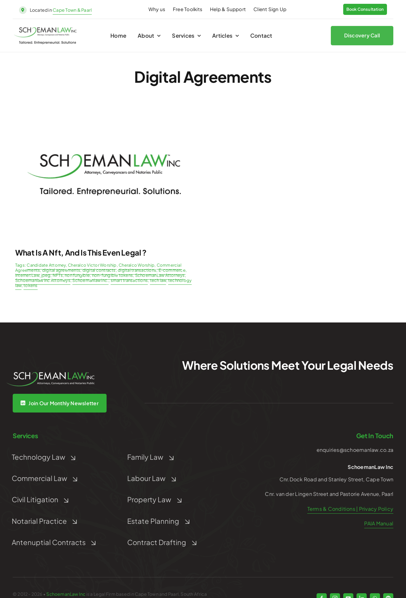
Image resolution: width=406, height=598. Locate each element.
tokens (30, 285)
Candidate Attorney (46, 265)
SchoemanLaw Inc (65, 594)
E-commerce (172, 270)
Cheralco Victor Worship (92, 265)
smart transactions (129, 280)
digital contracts (99, 270)
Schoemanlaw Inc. (90, 280)
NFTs (58, 275)
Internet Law (27, 275)
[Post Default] (104, 113)
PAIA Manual (378, 523)
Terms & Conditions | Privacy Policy (350, 508)
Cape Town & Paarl (72, 10)
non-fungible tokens (112, 275)
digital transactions (137, 270)
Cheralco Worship (136, 265)
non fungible (77, 275)
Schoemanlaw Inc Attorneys (42, 280)
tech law (158, 280)
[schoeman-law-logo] (45, 31)
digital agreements (61, 270)
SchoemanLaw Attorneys (160, 275)
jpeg (45, 275)
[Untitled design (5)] (50, 363)
